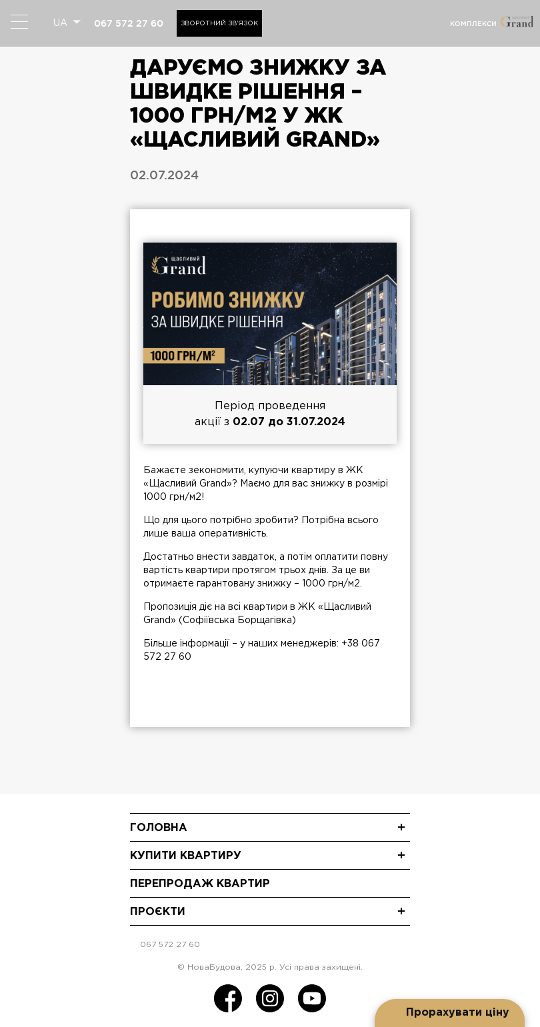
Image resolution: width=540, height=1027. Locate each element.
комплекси (473, 23)
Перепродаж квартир (200, 884)
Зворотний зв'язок (219, 24)
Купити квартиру (185, 856)
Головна (158, 828)
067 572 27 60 (128, 23)
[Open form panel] (450, 1013)
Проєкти (157, 912)
